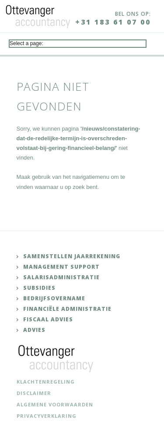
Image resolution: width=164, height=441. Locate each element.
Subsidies (39, 288)
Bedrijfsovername (54, 298)
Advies (34, 330)
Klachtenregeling (46, 381)
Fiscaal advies (48, 319)
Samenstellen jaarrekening (71, 256)
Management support (61, 266)
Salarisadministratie (61, 277)
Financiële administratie (67, 309)
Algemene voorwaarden (55, 404)
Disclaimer (34, 393)
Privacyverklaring (47, 416)
